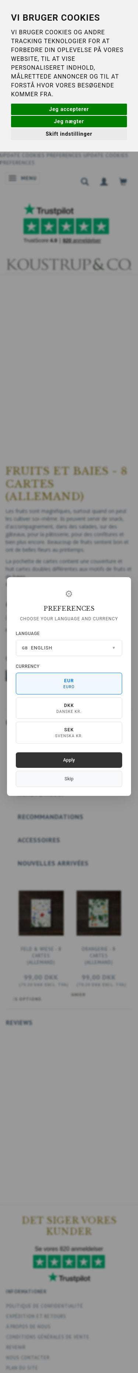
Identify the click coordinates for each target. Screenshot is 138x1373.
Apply (69, 760)
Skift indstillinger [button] (69, 134)
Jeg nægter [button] (69, 121)
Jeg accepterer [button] (69, 109)
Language (28, 633)
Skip (68, 778)
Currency (28, 666)
